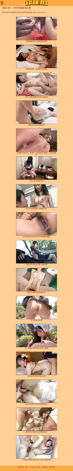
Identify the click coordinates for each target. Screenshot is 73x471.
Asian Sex (41, 12)
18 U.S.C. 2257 (35, 467)
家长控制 (52, 467)
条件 (26, 467)
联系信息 (21, 467)
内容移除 (45, 467)
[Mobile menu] (2, 3)
